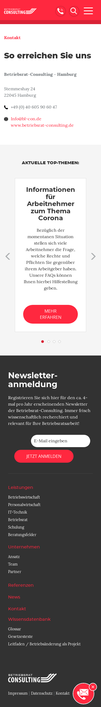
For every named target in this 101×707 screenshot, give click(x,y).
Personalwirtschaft (24, 504)
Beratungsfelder (22, 534)
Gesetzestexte (20, 636)
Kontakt (12, 37)
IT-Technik (17, 512)
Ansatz (14, 556)
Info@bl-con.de (26, 119)
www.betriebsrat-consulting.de (42, 125)
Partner (14, 571)
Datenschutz (42, 693)
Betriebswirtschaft (24, 497)
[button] (6, 255)
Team (13, 564)
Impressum (18, 693)
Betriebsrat (17, 519)
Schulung (16, 527)
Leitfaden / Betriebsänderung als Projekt (44, 644)
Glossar (14, 629)
